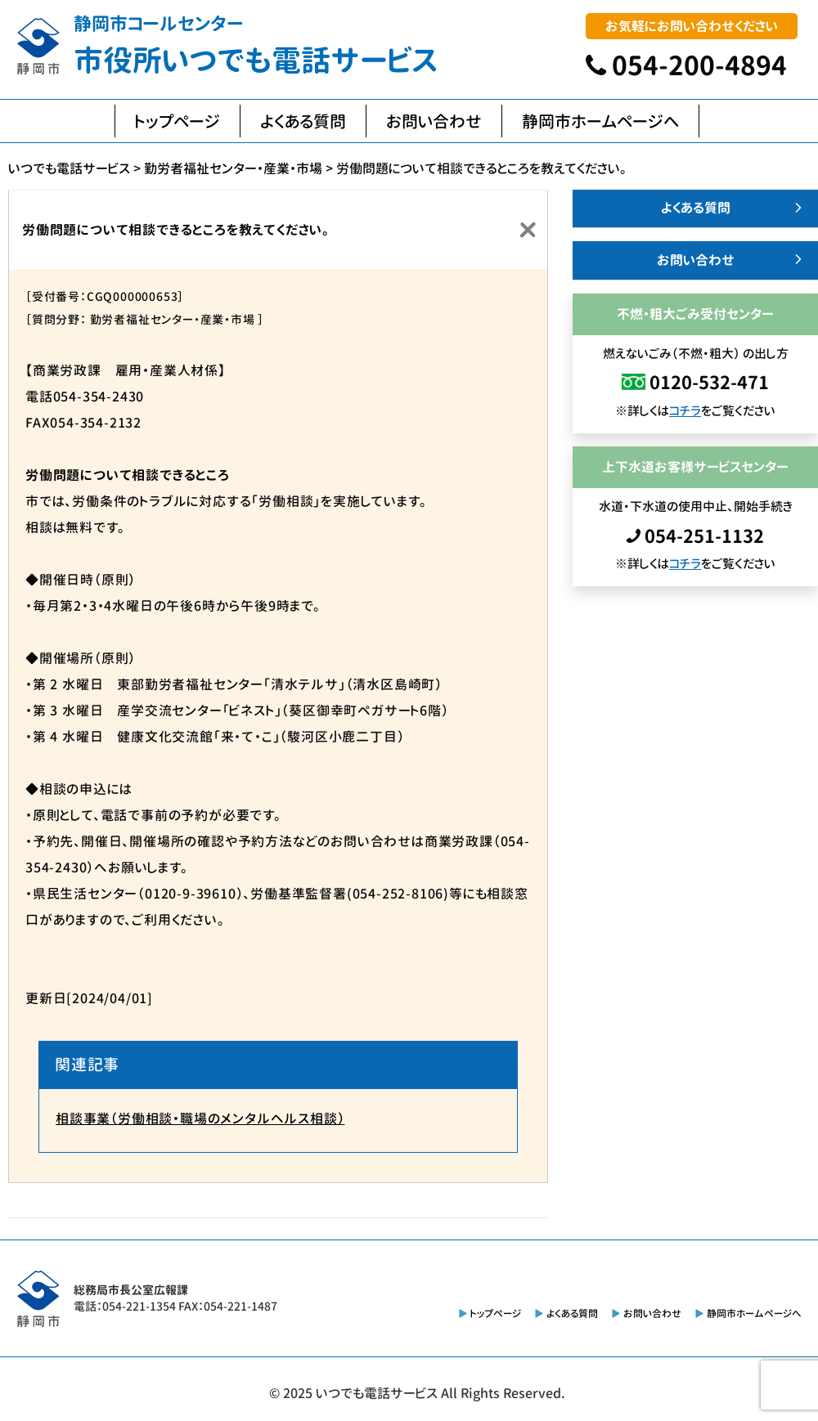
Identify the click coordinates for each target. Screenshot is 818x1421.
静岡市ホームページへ (600, 121)
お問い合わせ (434, 121)
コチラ (685, 410)
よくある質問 (303, 121)
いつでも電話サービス (377, 1393)
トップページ (177, 121)
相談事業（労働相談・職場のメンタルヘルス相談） (200, 1118)
